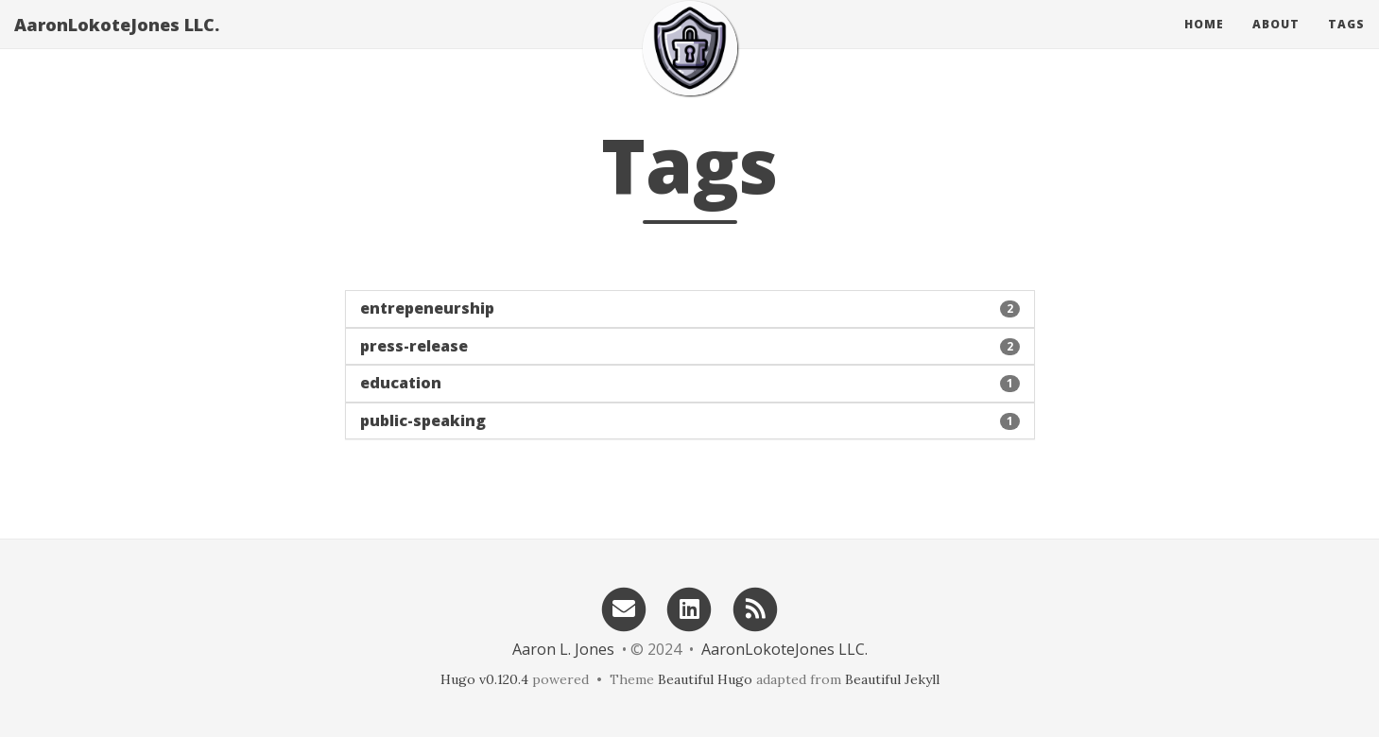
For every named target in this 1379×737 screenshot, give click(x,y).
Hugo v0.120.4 (484, 679)
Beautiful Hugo (705, 679)
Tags (1346, 42)
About (1276, 42)
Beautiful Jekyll (892, 679)
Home (1204, 42)
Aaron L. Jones (563, 649)
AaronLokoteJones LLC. (116, 42)
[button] (690, 309)
